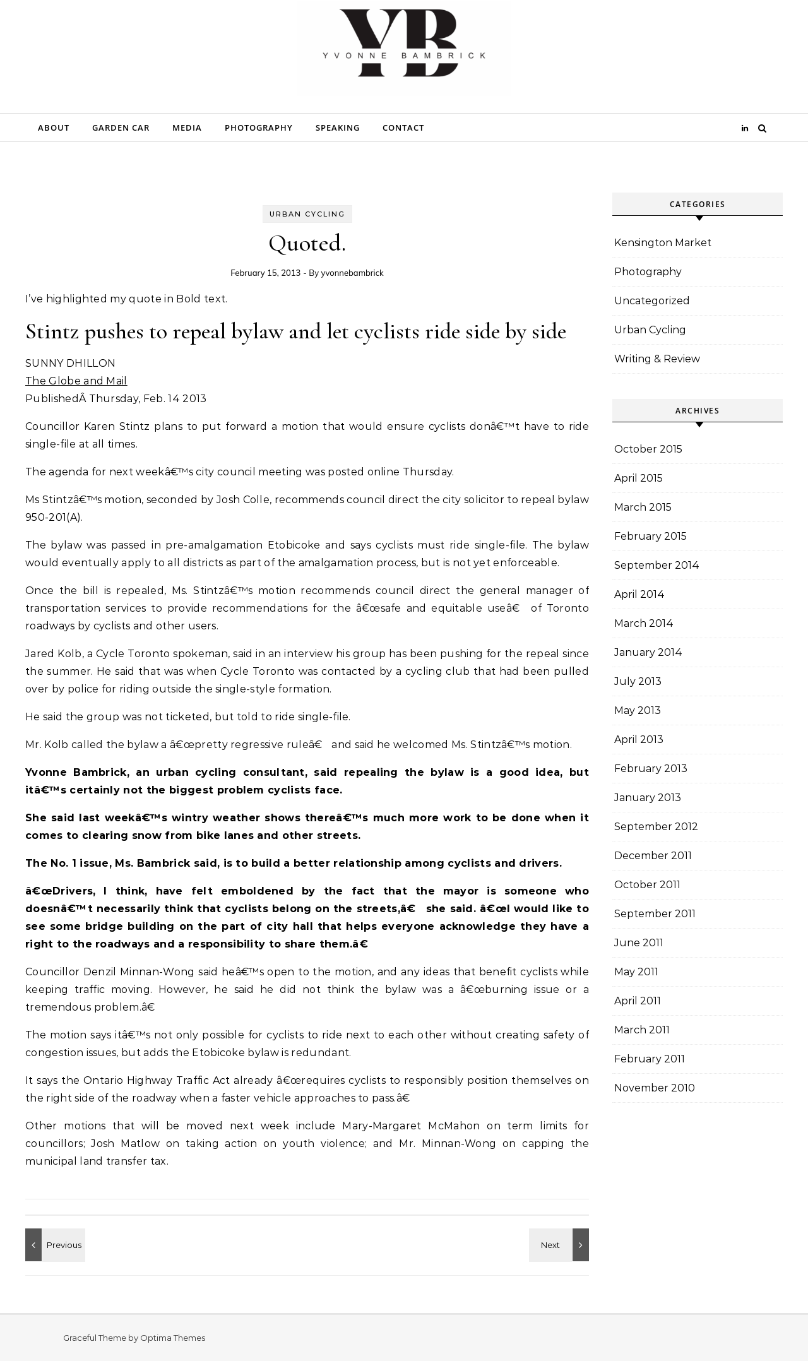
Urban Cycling (307, 214)
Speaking (338, 127)
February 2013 (650, 769)
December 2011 (653, 856)
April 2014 (639, 594)
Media (187, 127)
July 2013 (638, 681)
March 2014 (644, 623)
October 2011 (647, 885)
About (53, 127)
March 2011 (642, 1030)
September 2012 (656, 827)
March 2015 (643, 507)
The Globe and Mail (76, 381)
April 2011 (637, 1001)
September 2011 (655, 914)
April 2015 (638, 478)
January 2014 (648, 652)
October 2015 (648, 449)
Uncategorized (652, 301)
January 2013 (647, 798)
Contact (403, 127)
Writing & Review (657, 359)
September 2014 (656, 565)
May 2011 (636, 972)
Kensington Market (662, 243)
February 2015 (650, 536)
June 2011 (638, 943)
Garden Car (121, 127)
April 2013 (638, 740)
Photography (259, 127)
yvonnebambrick (352, 273)
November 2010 (654, 1088)
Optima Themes (172, 1338)
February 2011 (649, 1059)
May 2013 (637, 710)
